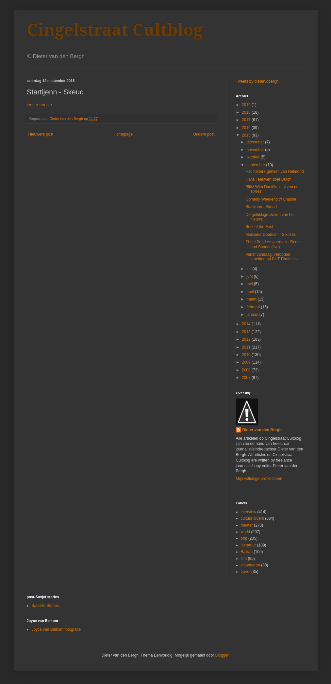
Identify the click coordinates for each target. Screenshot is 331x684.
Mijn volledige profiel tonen (259, 478)
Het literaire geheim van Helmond (274, 171)
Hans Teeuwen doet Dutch (268, 179)
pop (244, 538)
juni (250, 276)
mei (250, 284)
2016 (247, 127)
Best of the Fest (259, 226)
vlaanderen (250, 565)
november (255, 149)
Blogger (221, 655)
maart (251, 299)
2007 (247, 377)
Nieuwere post (41, 134)
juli (249, 269)
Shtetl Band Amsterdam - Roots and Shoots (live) (272, 244)
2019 (247, 105)
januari (252, 314)
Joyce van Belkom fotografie (56, 629)
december (255, 142)
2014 (247, 324)
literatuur (248, 545)
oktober (253, 157)
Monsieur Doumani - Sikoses (270, 234)
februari (253, 307)
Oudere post (203, 134)
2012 (247, 339)
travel (245, 571)
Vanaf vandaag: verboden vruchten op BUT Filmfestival (272, 256)
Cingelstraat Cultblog (115, 30)
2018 (247, 112)
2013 (247, 332)
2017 (247, 120)
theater (247, 525)
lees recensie (39, 104)
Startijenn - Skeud (260, 206)
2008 (247, 370)
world (245, 531)
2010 (247, 354)
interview (248, 512)
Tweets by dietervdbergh (257, 81)
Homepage (123, 134)
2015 (247, 135)
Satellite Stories (45, 605)
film (244, 558)
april (250, 291)
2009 (247, 362)
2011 (247, 347)
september (256, 165)
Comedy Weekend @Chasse (270, 199)
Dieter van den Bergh (262, 430)
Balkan (247, 551)
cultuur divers (252, 518)
